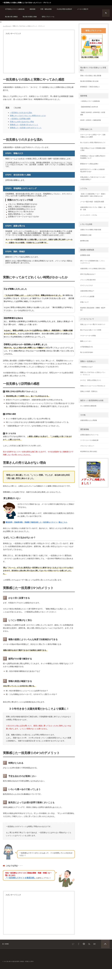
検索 (106, 13)
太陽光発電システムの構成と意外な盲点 (92, 268)
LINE (84, 944)
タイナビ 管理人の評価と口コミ (90, 380)
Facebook (78, 944)
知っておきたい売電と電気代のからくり (92, 142)
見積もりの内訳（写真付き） (89, 391)
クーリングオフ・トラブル (88, 215)
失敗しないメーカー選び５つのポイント (92, 324)
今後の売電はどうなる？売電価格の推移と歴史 (92, 149)
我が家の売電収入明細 (30, 16)
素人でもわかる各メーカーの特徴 (90, 330)
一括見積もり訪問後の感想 (20, 119)
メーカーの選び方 (82, 9)
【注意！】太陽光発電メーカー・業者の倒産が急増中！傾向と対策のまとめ (92, 195)
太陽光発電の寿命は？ (87, 291)
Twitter (73, 944)
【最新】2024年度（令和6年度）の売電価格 (92, 113)
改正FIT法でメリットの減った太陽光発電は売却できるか (92, 170)
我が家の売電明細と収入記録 (89, 81)
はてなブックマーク (94, 944)
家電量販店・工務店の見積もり (90, 87)
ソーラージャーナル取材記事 (89, 440)
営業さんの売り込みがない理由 (22, 122)
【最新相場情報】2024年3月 (89, 107)
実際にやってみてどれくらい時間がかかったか (28, 116)
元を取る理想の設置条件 (64, 9)
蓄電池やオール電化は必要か (89, 164)
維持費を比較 (84, 241)
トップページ (7, 26)
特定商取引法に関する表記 (88, 451)
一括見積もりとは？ (86, 367)
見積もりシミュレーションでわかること (92, 386)
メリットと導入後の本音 (88, 280)
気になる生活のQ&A (86, 352)
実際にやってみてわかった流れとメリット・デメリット (92, 373)
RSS (89, 944)
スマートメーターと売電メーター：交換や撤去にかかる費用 (92, 136)
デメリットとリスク (86, 285)
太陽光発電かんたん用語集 (88, 420)
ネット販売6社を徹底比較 (88, 406)
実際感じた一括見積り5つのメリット (24, 125)
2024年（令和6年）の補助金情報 (90, 120)
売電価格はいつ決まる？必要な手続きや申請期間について (92, 157)
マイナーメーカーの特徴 (88, 335)
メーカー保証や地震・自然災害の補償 (92, 201)
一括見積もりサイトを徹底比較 (90, 101)
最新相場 (32, 9)
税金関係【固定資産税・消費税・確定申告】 (92, 309)
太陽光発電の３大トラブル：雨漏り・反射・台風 (92, 208)
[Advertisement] (39, 53)
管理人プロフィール (48, 16)
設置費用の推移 (85, 255)
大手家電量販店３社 (86, 347)
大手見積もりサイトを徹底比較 (15, 9)
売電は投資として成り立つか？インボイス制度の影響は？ (92, 178)
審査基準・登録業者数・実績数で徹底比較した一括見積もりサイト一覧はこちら (36, 522)
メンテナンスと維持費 (87, 296)
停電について (84, 302)
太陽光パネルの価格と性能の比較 (90, 229)
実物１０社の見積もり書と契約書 (90, 75)
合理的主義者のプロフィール (89, 435)
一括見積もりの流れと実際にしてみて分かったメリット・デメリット (26, 2)
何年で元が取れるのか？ (88, 274)
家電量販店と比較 (85, 235)
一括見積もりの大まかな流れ (21, 113)
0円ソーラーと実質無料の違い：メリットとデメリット (92, 262)
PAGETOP (105, 944)
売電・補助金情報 (46, 9)
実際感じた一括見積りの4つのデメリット (26, 128)
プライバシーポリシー (87, 446)
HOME (7, 944)
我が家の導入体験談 (11, 16)
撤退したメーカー (85, 341)
